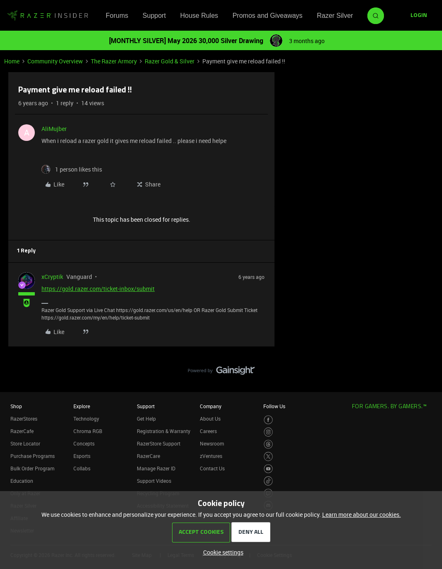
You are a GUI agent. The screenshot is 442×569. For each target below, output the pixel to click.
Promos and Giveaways (268, 15)
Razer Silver (335, 15)
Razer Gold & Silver (169, 61)
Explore (81, 406)
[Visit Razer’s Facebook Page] (268, 420)
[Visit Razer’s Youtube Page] (268, 469)
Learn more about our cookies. (361, 514)
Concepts (84, 443)
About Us (210, 418)
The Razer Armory (114, 61)
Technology (86, 418)
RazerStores (23, 418)
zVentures (211, 456)
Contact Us (212, 468)
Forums (117, 15)
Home (11, 61)
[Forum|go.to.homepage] (47, 15)
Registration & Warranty (163, 431)
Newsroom (212, 443)
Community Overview (55, 61)
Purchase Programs (32, 456)
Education (21, 480)
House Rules (199, 15)
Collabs (81, 468)
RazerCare (148, 456)
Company (210, 406)
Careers (208, 431)
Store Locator (25, 443)
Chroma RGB (87, 431)
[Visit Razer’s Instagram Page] (268, 432)
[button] (419, 15)
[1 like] (71, 169)
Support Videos (154, 480)
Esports (81, 456)
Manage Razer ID (156, 468)
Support (154, 15)
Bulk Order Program (32, 468)
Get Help (146, 418)
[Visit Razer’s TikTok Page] (268, 481)
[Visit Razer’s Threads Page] (268, 444)
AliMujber (54, 129)
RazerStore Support (158, 443)
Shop (16, 406)
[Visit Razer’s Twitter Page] (268, 456)
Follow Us (274, 406)
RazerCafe (22, 431)
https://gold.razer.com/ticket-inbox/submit (98, 289)
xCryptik (52, 277)
